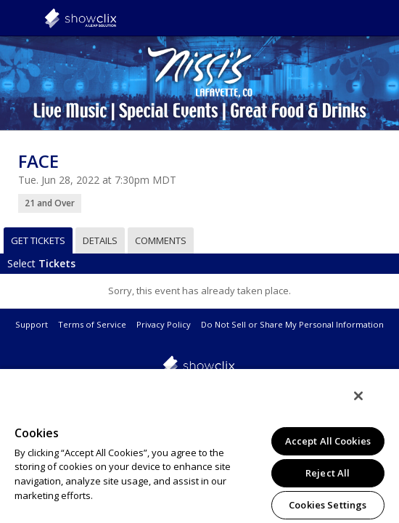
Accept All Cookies (328, 440)
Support (31, 324)
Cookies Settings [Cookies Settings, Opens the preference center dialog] (327, 504)
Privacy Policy (163, 324)
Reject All (327, 472)
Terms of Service (92, 324)
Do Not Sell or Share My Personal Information (292, 324)
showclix (116, 18)
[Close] (368, 405)
